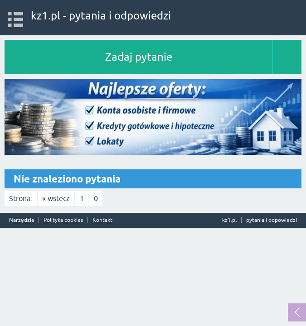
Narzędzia (21, 220)
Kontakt (102, 220)
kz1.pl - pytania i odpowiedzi (101, 16)
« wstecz (56, 198)
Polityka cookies (63, 220)
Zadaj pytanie (138, 57)
